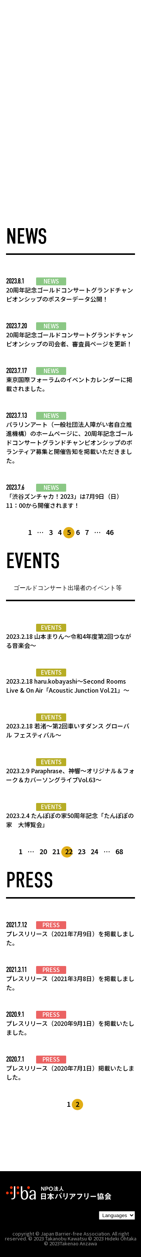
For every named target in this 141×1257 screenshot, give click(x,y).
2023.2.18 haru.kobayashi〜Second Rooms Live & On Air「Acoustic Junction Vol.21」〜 (67, 685)
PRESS (51, 925)
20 (43, 851)
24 (94, 851)
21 (56, 851)
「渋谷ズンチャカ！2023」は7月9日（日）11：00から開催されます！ (64, 501)
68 (119, 851)
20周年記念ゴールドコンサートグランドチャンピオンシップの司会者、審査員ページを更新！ (69, 339)
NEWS (51, 281)
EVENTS (51, 627)
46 (110, 532)
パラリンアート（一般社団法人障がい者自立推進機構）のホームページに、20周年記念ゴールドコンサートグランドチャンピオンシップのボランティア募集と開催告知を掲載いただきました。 (69, 442)
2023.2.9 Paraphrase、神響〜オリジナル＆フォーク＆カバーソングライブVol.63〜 (70, 775)
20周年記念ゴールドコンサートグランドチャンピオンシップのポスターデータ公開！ (69, 294)
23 (81, 851)
